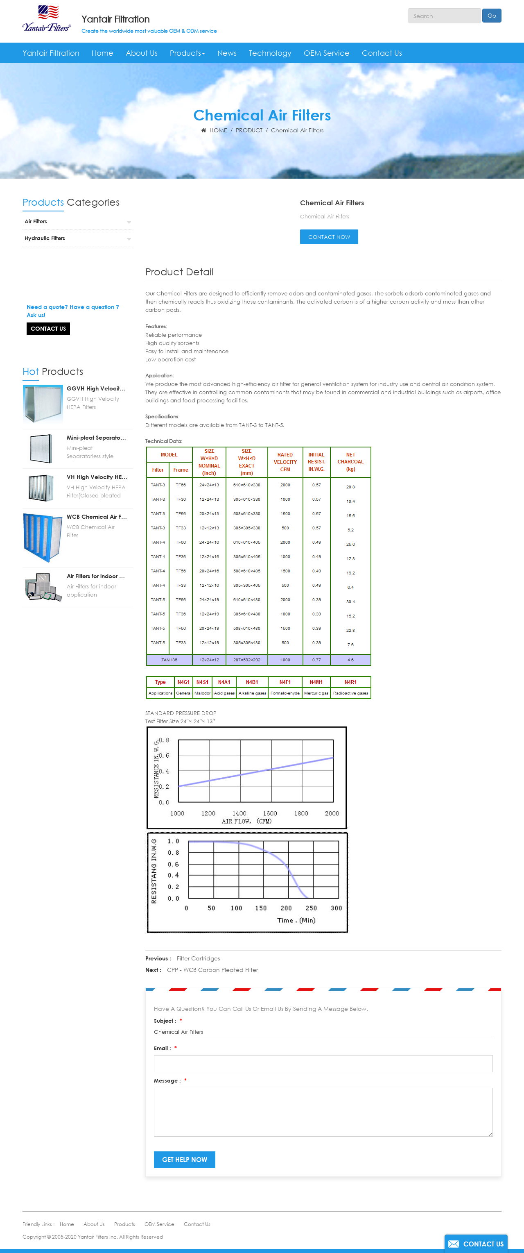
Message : (170, 1080)
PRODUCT (249, 130)
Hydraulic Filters (45, 238)
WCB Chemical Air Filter (97, 500)
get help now (184, 1159)
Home (102, 52)
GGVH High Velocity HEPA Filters (97, 371)
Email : (165, 1048)
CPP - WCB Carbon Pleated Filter (212, 969)
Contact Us (382, 52)
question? (53, 275)
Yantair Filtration (115, 19)
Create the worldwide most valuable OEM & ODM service (149, 31)
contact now (329, 237)
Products (187, 52)
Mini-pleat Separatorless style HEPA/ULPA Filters (97, 421)
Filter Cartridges (198, 958)
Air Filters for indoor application (97, 559)
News (227, 52)
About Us (142, 52)
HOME (214, 130)
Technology (270, 52)
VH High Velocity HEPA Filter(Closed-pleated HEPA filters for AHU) (97, 460)
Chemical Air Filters (297, 130)
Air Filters (36, 221)
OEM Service (327, 52)
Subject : (168, 1020)
